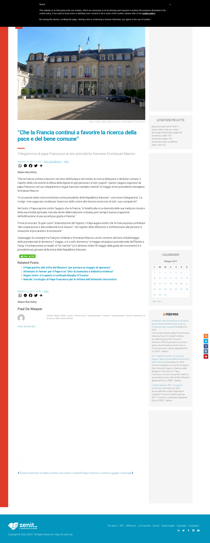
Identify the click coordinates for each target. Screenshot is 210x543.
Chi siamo (112, 525)
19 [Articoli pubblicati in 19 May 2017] (176, 284)
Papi (66, 162)
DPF (122, 525)
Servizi (156, 525)
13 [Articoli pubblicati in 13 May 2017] (181, 278)
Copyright (181, 525)
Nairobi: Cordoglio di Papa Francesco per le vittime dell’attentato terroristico (70, 279)
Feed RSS (172, 314)
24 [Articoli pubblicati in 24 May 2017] (165, 289)
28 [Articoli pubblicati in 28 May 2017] (187, 289)
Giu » (160, 301)
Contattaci (193, 525)
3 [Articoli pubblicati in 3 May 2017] (165, 273)
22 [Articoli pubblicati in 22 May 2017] (154, 289)
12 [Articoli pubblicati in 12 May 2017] (176, 278)
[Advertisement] (81, 444)
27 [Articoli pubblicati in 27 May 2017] (181, 289)
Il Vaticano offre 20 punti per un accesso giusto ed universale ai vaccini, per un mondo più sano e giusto (170, 324)
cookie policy (148, 13)
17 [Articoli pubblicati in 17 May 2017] (165, 284)
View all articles (26, 326)
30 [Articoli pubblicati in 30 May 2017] (160, 295)
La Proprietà (144, 525)
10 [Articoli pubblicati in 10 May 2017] (165, 278)
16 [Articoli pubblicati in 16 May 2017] (160, 284)
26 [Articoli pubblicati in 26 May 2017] (176, 289)
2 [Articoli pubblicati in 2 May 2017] (159, 273)
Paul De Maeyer (52, 162)
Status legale (168, 525)
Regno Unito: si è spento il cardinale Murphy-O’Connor (56, 275)
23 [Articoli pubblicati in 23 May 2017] (160, 289)
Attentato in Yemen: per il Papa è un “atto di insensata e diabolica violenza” (68, 271)
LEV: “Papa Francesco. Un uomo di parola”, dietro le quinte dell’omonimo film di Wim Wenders (170, 359)
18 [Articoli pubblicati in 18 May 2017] (170, 284)
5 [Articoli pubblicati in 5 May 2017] (176, 273)
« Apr (154, 301)
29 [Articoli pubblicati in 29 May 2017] (154, 295)
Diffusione (131, 525)
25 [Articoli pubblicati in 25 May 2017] (170, 289)
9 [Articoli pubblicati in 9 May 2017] (159, 278)
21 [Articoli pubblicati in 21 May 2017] (187, 284)
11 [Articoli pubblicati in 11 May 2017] (170, 278)
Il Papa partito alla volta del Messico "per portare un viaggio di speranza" (67, 267)
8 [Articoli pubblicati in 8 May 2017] (154, 278)
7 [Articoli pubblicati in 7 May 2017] (186, 273)
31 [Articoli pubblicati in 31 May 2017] (165, 295)
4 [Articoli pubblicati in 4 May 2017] (170, 273)
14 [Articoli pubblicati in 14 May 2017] (187, 278)
